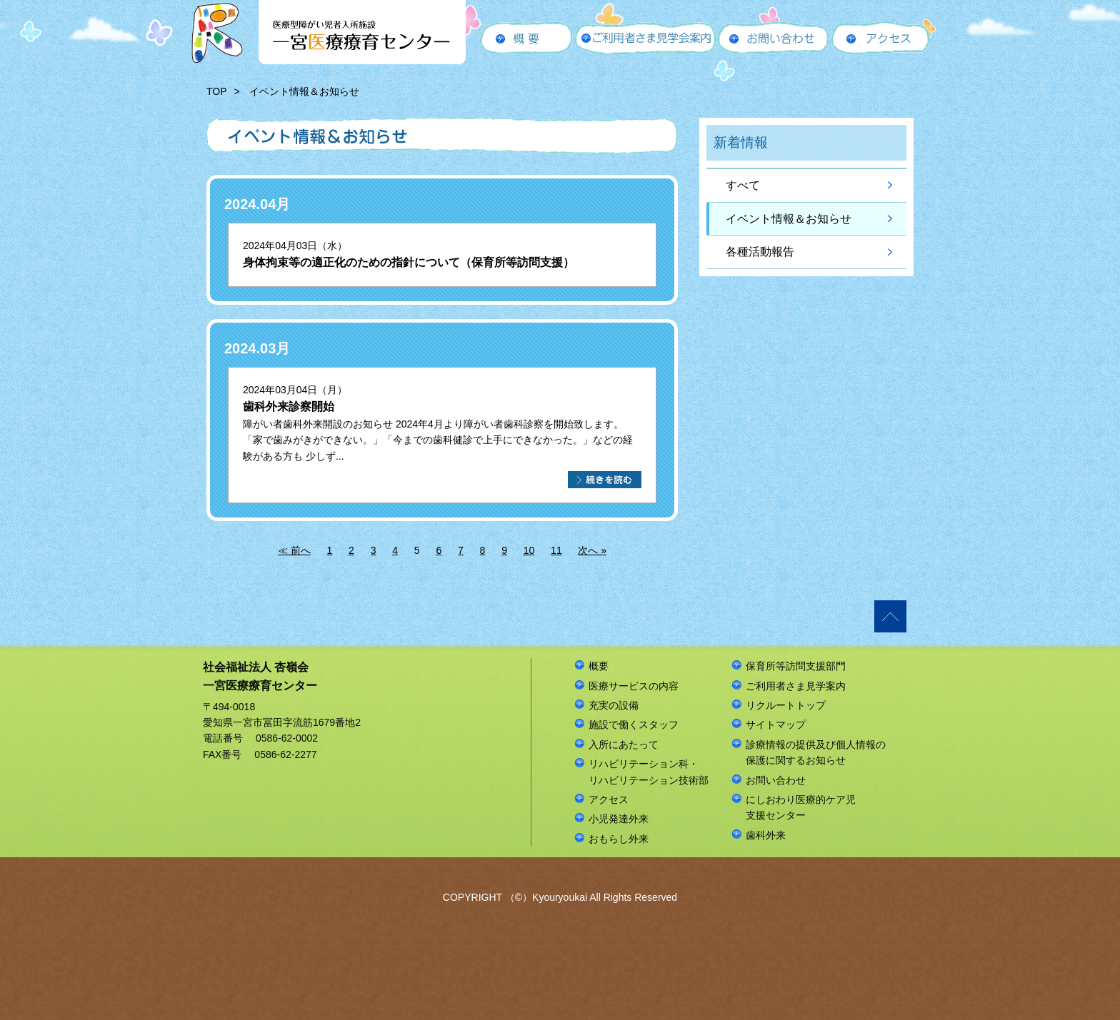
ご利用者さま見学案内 (796, 686)
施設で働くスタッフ (634, 724)
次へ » (592, 550)
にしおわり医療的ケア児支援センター (801, 807)
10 (529, 550)
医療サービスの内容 (634, 686)
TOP (216, 91)
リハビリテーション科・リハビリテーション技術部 (649, 771)
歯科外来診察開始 (288, 406)
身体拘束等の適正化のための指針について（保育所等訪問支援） (408, 262)
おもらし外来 (619, 838)
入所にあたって (624, 744)
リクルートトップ (786, 705)
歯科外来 (766, 835)
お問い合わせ (776, 780)
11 (556, 550)
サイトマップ (776, 724)
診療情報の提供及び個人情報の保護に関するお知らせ (816, 752)
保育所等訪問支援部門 (796, 666)
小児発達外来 (619, 818)
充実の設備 (614, 705)
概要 (599, 666)
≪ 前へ (294, 550)
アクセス (609, 799)
